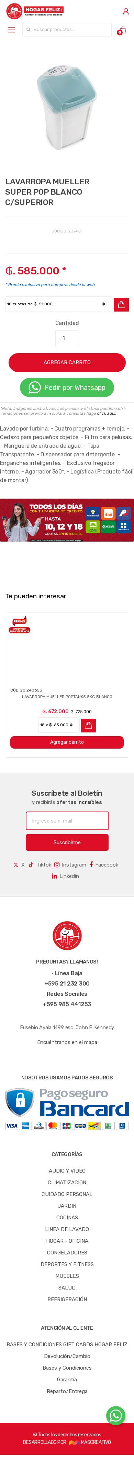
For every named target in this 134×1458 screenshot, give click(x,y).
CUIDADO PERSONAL (67, 1194)
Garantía (67, 1380)
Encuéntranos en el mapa (67, 1042)
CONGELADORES (67, 1253)
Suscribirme (67, 842)
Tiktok (39, 865)
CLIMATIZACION (67, 1182)
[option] (67, 108)
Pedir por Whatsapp (67, 387)
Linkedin (65, 876)
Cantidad (67, 323)
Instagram (70, 865)
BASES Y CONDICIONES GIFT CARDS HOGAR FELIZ (67, 1344)
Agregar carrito (67, 742)
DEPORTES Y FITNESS (67, 1264)
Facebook (103, 865)
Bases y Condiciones (67, 1368)
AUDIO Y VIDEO (67, 1171)
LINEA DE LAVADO (67, 1229)
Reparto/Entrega (67, 1391)
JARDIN (67, 1206)
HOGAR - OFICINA (67, 1241)
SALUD (67, 1288)
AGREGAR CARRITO (67, 362)
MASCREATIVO (90, 1442)
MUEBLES (67, 1276)
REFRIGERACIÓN (67, 1299)
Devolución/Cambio (67, 1356)
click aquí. (106, 413)
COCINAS (67, 1218)
